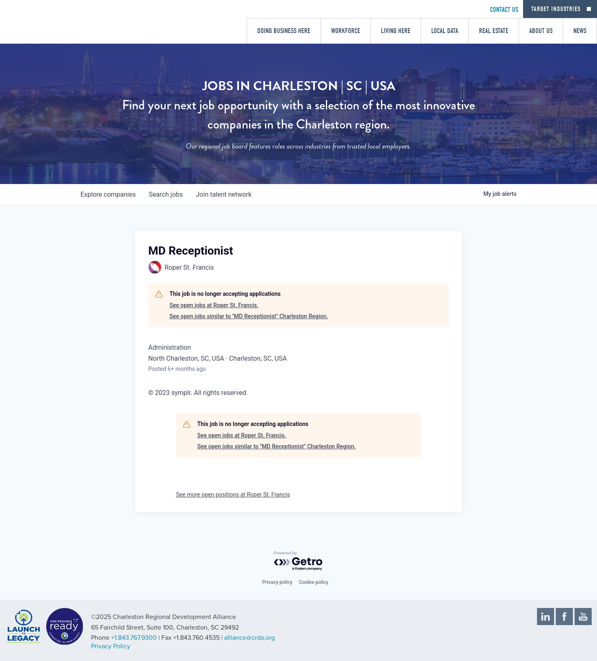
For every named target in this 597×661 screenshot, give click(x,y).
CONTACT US (504, 9)
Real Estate (493, 31)
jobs (166, 194)
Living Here (395, 31)
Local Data (444, 31)
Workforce (345, 31)
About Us (540, 31)
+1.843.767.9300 (134, 638)
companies (108, 194)
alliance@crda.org (249, 638)
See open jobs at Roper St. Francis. (213, 305)
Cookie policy (313, 582)
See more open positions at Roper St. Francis (233, 494)
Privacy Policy (110, 646)
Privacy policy (277, 582)
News (579, 31)
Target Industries (556, 9)
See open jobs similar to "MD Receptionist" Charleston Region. (248, 316)
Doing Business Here (283, 31)
